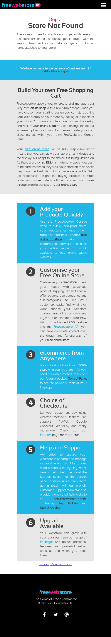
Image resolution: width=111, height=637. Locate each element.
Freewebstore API (66, 326)
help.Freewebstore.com (70, 499)
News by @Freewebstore (55, 564)
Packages (46, 542)
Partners (45, 435)
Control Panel (77, 378)
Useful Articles (50, 508)
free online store (37, 149)
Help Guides (68, 503)
